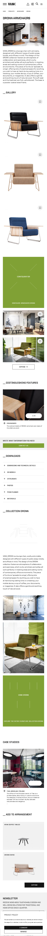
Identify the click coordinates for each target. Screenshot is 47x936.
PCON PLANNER (12, 492)
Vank (4, 11)
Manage (23, 932)
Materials (11, 499)
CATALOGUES (12, 479)
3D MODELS (11, 472)
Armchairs (20, 11)
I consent (23, 928)
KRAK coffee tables (12, 824)
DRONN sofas (9, 855)
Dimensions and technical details (21, 465)
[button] (39, 415)
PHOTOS (10, 485)
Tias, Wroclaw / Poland (16, 791)
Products (11, 11)
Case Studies (11, 742)
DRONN (28, 11)
